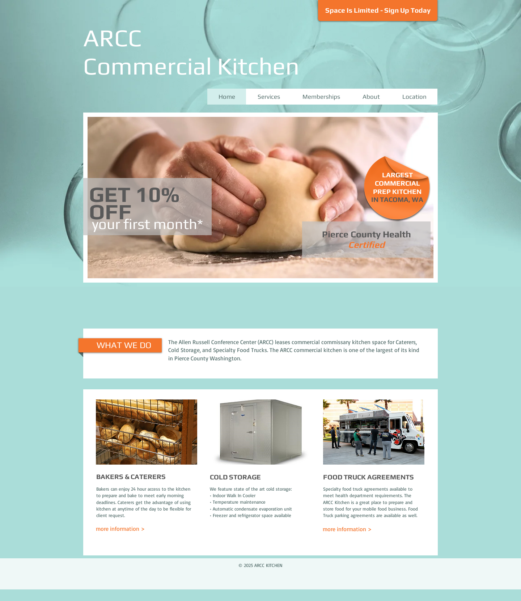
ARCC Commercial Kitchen (191, 52)
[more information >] (127, 528)
